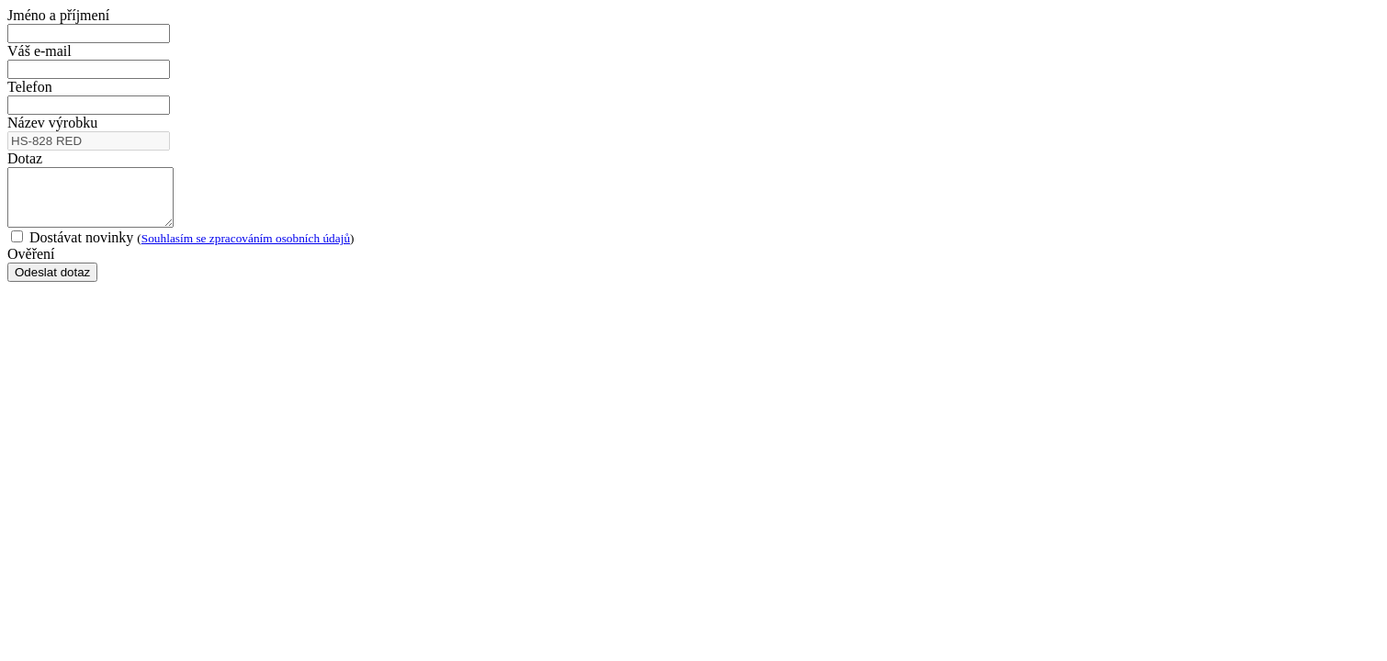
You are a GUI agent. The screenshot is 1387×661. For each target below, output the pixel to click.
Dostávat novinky (183, 248)
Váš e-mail (39, 51)
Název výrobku (52, 122)
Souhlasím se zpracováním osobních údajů (245, 249)
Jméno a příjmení (58, 15)
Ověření (31, 265)
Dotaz (24, 158)
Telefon (29, 87)
